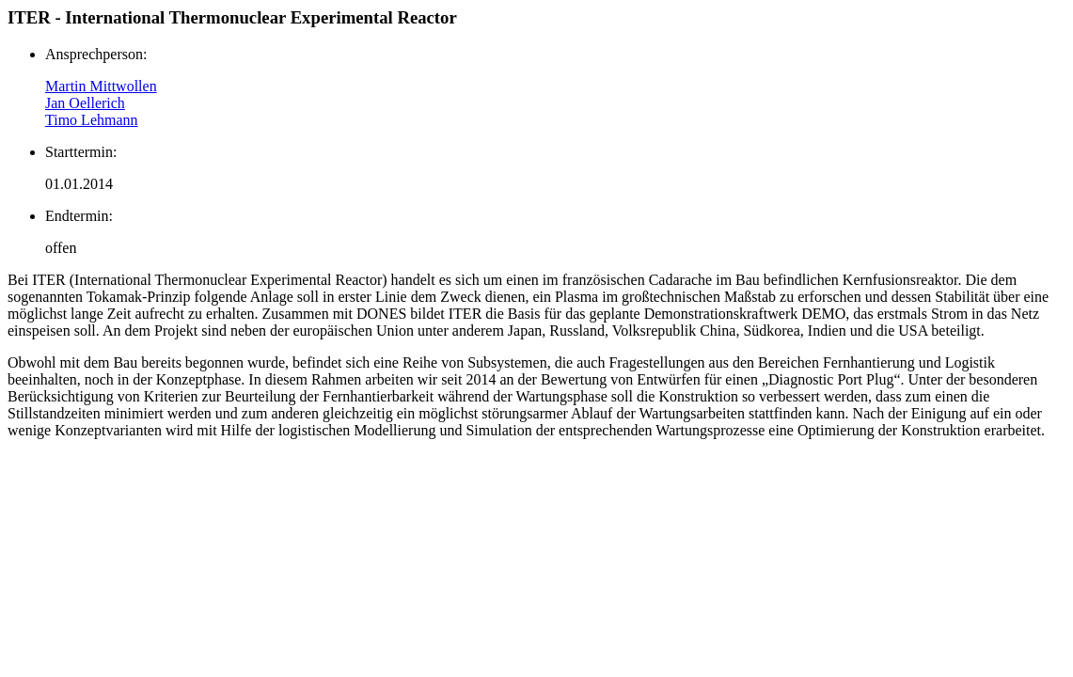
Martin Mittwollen (101, 86)
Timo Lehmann (91, 120)
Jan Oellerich (85, 103)
